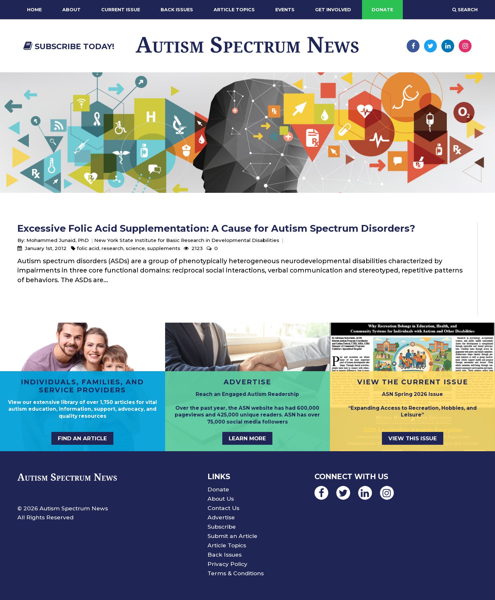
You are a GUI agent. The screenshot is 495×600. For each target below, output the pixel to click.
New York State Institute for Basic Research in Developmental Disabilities (186, 240)
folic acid (88, 248)
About (71, 10)
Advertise (221, 517)
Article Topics (234, 10)
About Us (221, 498)
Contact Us (223, 508)
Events (285, 10)
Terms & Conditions (236, 573)
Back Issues (177, 10)
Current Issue (120, 10)
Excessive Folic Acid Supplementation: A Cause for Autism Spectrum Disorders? (216, 228)
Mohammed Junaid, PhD (57, 240)
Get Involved (333, 10)
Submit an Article (232, 536)
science (135, 248)
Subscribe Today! (68, 46)
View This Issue (412, 438)
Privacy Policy (227, 563)
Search (465, 10)
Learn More (247, 438)
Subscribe (222, 526)
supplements (163, 248)
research (112, 248)
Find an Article (82, 438)
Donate (382, 10)
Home (34, 10)
